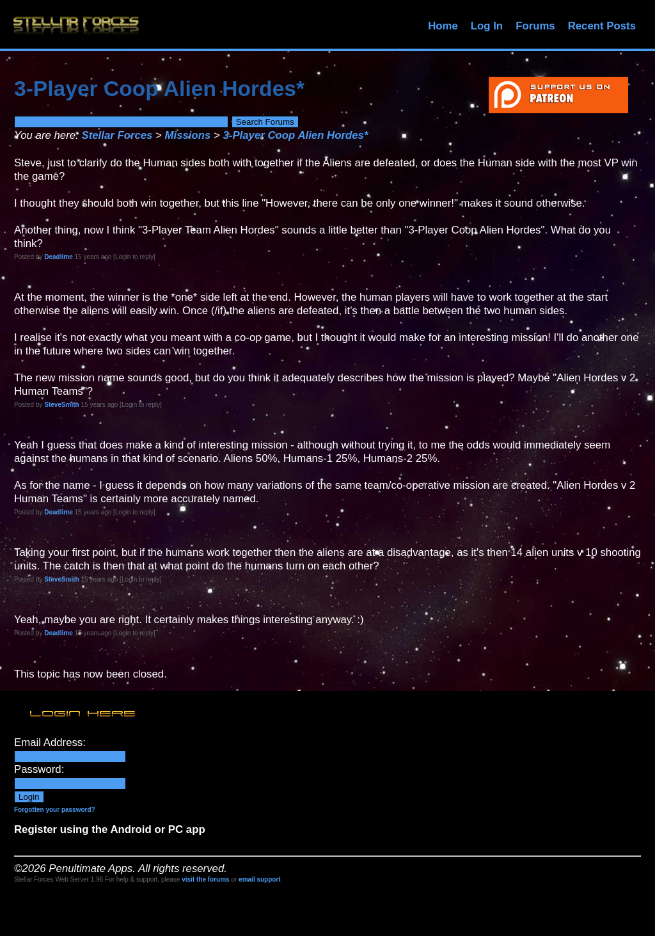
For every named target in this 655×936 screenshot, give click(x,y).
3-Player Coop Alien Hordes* (295, 135)
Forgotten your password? (54, 809)
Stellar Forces (116, 135)
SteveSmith (61, 404)
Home (443, 26)
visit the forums (205, 879)
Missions (188, 135)
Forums (535, 26)
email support (260, 879)
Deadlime (58, 256)
